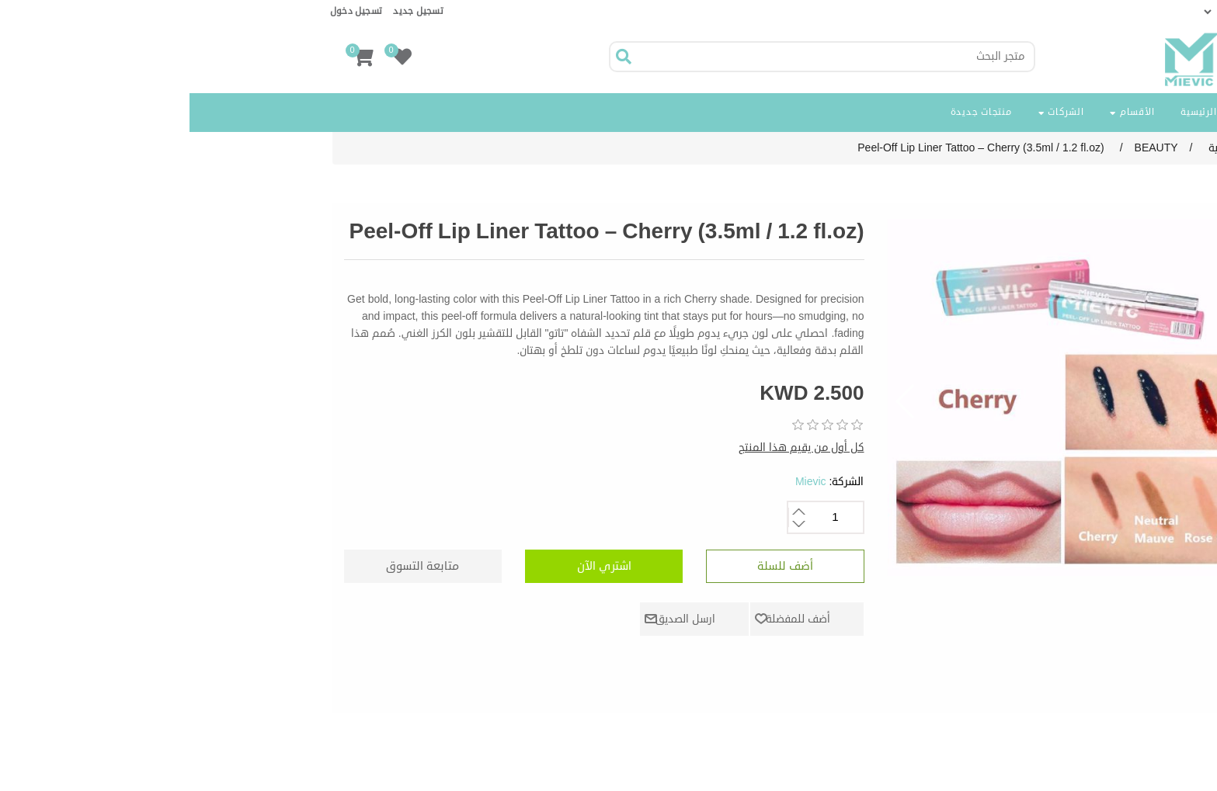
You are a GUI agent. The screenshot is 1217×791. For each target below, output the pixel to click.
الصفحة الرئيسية (1026, 112)
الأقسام (942, 112)
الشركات (872, 112)
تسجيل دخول (167, 11)
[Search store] (645, 56)
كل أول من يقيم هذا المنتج (612, 447)
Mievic (621, 481)
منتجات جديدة (791, 112)
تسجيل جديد (228, 11)
